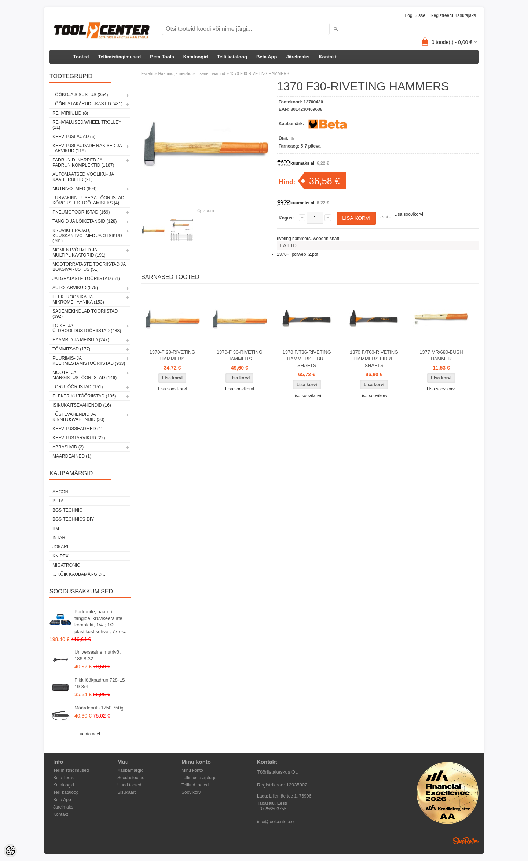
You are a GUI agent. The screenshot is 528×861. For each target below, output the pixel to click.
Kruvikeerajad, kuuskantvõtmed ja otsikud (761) (87, 235)
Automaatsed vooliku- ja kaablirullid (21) (83, 177)
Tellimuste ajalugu (199, 777)
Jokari (60, 546)
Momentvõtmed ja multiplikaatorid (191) (79, 252)
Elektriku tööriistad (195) (84, 396)
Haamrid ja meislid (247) (80, 339)
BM (55, 528)
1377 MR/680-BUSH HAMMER (441, 355)
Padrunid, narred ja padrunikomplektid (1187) (83, 162)
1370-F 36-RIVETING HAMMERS (240, 355)
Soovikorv (191, 792)
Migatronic (66, 565)
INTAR (58, 537)
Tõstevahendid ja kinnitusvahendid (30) (78, 417)
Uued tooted (129, 785)
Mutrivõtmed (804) (74, 188)
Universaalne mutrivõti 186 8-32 (98, 655)
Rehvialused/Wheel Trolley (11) (86, 125)
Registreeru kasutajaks (453, 15)
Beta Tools (162, 56)
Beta (57, 501)
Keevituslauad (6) (73, 136)
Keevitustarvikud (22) (78, 437)
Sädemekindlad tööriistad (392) (85, 314)
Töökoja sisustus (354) (80, 94)
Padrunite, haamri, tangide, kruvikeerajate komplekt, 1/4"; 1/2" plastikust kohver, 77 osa (100, 621)
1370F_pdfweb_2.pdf (297, 254)
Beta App (266, 56)
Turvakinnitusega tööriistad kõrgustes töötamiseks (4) (88, 200)
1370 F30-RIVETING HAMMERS (259, 73)
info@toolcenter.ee (275, 821)
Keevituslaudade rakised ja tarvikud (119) (87, 148)
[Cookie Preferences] (10, 850)
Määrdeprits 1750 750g (99, 708)
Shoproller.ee (465, 840)
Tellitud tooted (195, 785)
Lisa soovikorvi (408, 214)
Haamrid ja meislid (174, 73)
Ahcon (60, 491)
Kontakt (327, 56)
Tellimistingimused (119, 56)
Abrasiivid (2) (68, 447)
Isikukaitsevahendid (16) (81, 405)
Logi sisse (415, 15)
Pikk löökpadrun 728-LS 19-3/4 (99, 683)
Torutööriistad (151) (77, 386)
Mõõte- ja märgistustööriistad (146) (84, 375)
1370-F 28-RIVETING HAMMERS (172, 355)
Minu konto (192, 770)
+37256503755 (271, 808)
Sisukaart (126, 792)
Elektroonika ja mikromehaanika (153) (78, 299)
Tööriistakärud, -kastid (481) (87, 103)
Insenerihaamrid (210, 73)
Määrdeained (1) (71, 456)
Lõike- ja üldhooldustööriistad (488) (86, 328)
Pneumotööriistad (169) (81, 212)
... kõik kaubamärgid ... (79, 574)
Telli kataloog (232, 56)
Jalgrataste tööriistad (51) (86, 278)
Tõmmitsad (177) (71, 349)
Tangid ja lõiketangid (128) (84, 221)
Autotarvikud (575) (75, 287)
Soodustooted (130, 777)
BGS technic (67, 510)
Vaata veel (90, 734)
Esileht (147, 73)
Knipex (60, 556)
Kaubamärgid (130, 770)
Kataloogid (195, 56)
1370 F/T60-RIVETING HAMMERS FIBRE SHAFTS (374, 358)
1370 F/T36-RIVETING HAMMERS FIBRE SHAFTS (307, 358)
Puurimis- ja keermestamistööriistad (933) (88, 361)
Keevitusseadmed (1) (77, 428)
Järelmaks (298, 56)
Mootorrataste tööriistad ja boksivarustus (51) (89, 267)
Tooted (81, 56)
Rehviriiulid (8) (70, 113)
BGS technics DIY (73, 519)
